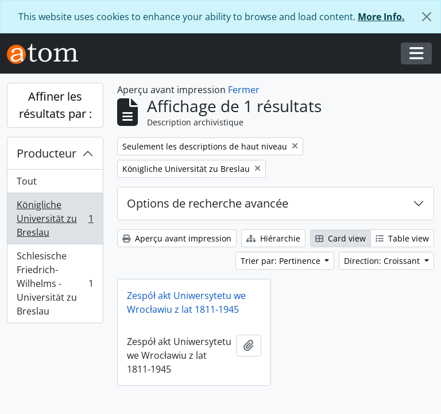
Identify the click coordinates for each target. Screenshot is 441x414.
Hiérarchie (273, 238)
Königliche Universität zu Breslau (55, 218)
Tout (27, 181)
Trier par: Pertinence (282, 260)
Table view (402, 238)
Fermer (244, 89)
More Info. (381, 16)
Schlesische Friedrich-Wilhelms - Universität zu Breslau (55, 283)
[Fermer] (426, 17)
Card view (340, 238)
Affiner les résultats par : (55, 105)
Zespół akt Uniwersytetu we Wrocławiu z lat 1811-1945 (186, 302)
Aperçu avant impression (176, 238)
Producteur (46, 153)
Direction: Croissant (383, 260)
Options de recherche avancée (207, 203)
